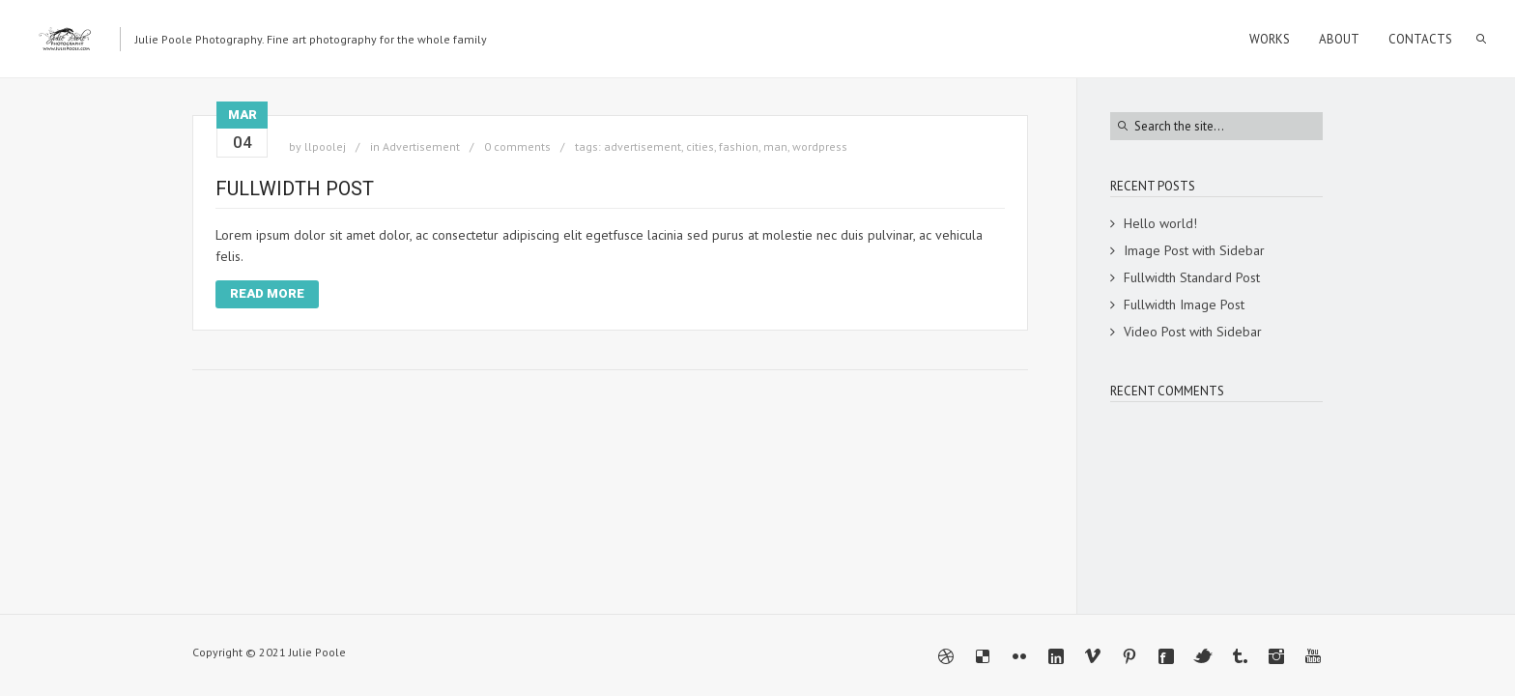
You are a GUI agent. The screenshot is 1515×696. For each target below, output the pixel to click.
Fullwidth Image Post (1184, 304)
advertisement (642, 146)
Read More (267, 293)
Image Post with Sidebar (1194, 250)
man (775, 146)
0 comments (517, 146)
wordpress (819, 146)
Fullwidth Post (294, 188)
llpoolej (325, 146)
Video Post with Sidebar (1193, 331)
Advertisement (421, 146)
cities (700, 146)
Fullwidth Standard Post (1192, 277)
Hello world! (1160, 223)
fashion (738, 146)
